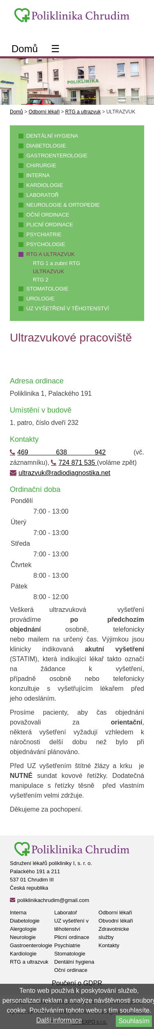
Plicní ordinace (49, 224)
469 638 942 (61, 452)
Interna (38, 175)
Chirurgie (41, 165)
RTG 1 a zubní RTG (56, 263)
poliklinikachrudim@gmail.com (53, 900)
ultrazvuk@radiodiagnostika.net (64, 472)
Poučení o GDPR (77, 983)
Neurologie (23, 937)
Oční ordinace (47, 215)
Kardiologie (44, 185)
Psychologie (45, 244)
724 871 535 (77, 462)
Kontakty (109, 945)
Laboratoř (42, 195)
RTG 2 (40, 280)
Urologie (40, 298)
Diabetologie (46, 146)
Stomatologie (47, 289)
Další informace (59, 1020)
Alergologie (23, 929)
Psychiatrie (44, 234)
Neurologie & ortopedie (63, 205)
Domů (24, 48)
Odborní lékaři (44, 112)
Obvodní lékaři (116, 921)
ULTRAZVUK (48, 271)
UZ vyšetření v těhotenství (67, 308)
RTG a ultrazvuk (83, 112)
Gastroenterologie (56, 155)
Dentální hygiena (52, 136)
